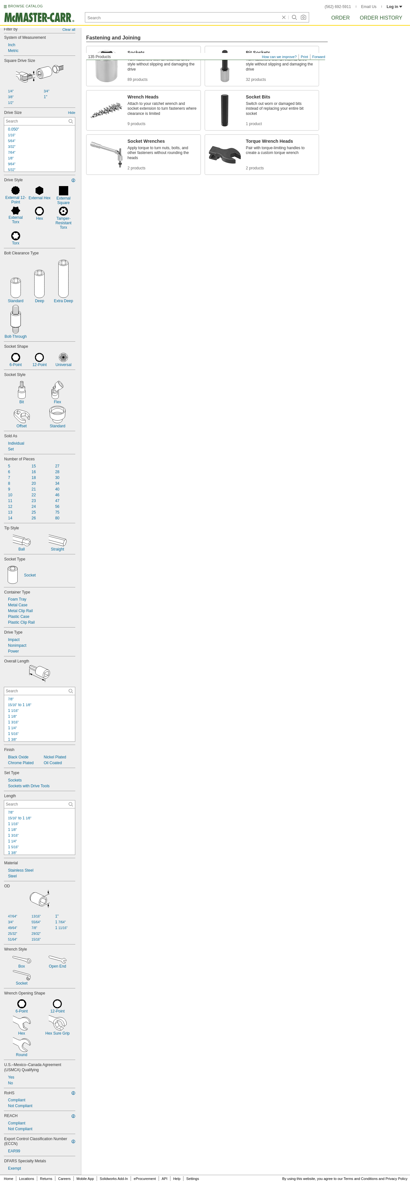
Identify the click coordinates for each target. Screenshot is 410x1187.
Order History (381, 18)
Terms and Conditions (361, 1179)
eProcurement (145, 1179)
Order (340, 18)
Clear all (68, 29)
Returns (46, 1179)
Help (177, 1179)
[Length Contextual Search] (39, 804)
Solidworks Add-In (114, 1179)
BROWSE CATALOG (25, 6)
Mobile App (85, 1179)
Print (304, 57)
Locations (26, 1179)
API (165, 1179)
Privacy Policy (396, 1179)
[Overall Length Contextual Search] (39, 691)
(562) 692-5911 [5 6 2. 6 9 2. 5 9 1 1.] (338, 6)
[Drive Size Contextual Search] (39, 121)
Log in (394, 6)
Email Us (368, 6)
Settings (192, 1179)
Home (8, 1179)
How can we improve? (279, 57)
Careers (64, 1179)
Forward (318, 57)
